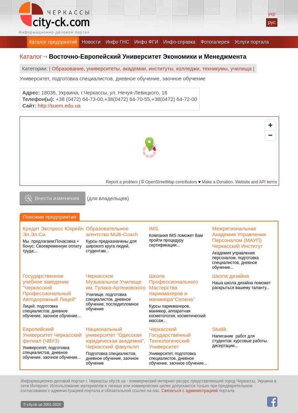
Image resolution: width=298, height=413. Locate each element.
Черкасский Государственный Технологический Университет (170, 337)
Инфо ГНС (117, 42)
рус (272, 22)
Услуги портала (251, 42)
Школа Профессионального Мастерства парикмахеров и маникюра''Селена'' (173, 287)
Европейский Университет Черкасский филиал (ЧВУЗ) (52, 335)
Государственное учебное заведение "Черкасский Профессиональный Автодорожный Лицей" (49, 287)
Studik (219, 329)
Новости (91, 42)
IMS (153, 228)
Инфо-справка (179, 42)
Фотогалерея (214, 42)
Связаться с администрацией (189, 390)
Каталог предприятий (53, 42)
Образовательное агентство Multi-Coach (112, 231)
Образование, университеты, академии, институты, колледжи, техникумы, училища (152, 68)
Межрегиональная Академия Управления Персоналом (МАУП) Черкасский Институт (239, 237)
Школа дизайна (230, 276)
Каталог (31, 56)
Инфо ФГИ (146, 42)
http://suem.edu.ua (59, 105)
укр (271, 13)
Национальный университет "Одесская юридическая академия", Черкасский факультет (115, 337)
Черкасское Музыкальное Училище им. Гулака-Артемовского (116, 281)
